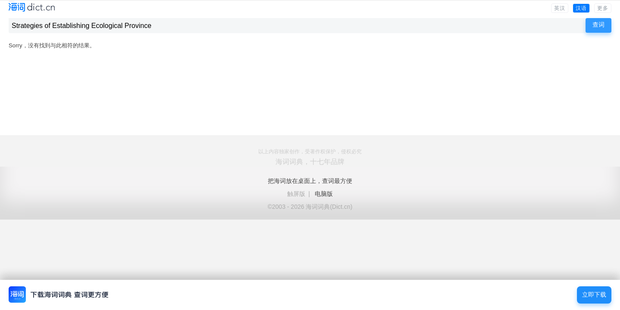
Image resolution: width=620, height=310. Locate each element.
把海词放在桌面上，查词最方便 (310, 180)
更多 (602, 8)
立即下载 (594, 294)
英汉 (559, 8)
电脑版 (324, 193)
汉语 (581, 8)
